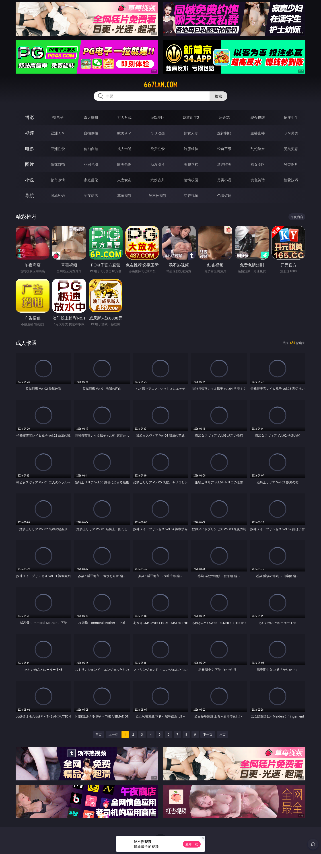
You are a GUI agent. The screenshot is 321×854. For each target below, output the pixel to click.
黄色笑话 (258, 179)
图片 (29, 164)
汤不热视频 (158, 195)
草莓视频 (124, 195)
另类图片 (291, 164)
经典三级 (224, 148)
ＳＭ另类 (291, 133)
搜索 (218, 96)
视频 (29, 133)
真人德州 (91, 117)
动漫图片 (157, 164)
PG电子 (58, 117)
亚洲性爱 (58, 148)
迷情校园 (191, 179)
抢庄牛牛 (291, 117)
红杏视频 (191, 195)
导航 (29, 195)
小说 (29, 180)
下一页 (207, 734)
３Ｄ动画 (157, 133)
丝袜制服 (224, 133)
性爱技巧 (291, 179)
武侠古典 (157, 179)
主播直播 (258, 133)
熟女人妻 (191, 133)
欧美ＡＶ (124, 133)
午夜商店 (91, 195)
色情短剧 (224, 195)
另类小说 (224, 179)
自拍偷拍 (91, 133)
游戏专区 (157, 117)
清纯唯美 (224, 164)
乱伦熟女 (258, 148)
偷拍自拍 (91, 148)
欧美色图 (124, 164)
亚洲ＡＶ (58, 133)
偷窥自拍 (58, 164)
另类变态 (291, 148)
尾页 (222, 734)
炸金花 (224, 117)
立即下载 (191, 844)
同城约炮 (58, 195)
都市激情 (58, 179)
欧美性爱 (157, 148)
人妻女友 (124, 179)
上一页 (113, 734)
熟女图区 (258, 164)
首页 (98, 734)
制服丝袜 (191, 148)
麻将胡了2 (191, 117)
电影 (29, 149)
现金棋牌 (258, 117)
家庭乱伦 (91, 179)
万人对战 (124, 117)
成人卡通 (124, 148)
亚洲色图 (91, 164)
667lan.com (160, 84)
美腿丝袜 (191, 164)
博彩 (29, 117)
